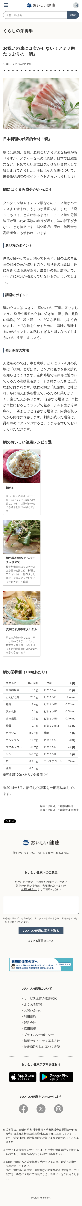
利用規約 (30, 1016)
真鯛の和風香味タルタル (21, 629)
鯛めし (10, 488)
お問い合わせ (29, 889)
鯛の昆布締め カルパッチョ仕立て (20, 560)
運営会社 (30, 1022)
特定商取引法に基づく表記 (42, 1047)
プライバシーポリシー (39, 1035)
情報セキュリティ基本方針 (42, 1041)
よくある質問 (35, 940)
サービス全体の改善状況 (40, 998)
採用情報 (30, 1028)
